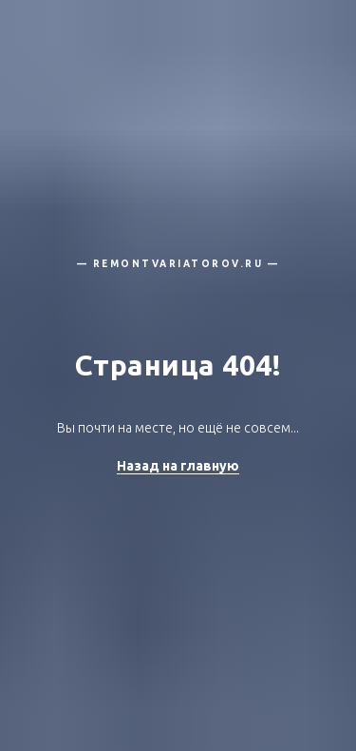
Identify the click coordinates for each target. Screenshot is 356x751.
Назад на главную (178, 465)
